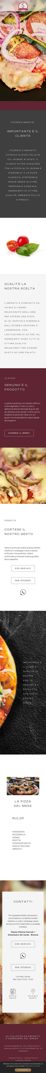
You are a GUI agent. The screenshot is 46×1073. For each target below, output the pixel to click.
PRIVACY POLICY (16, 1058)
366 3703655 (23, 580)
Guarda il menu (19, 433)
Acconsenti (23, 1070)
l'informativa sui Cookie (32, 1066)
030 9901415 (23, 568)
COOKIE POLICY (31, 1058)
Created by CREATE (23, 1060)
